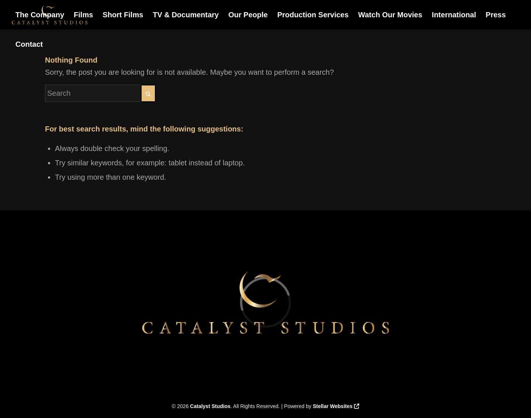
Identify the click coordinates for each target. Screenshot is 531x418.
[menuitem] (40, 14)
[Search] (100, 93)
